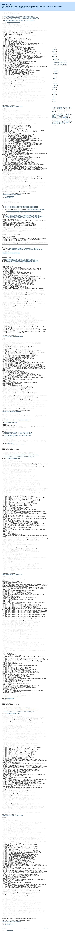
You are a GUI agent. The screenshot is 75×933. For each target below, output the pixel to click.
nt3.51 (53, 118)
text (61, 121)
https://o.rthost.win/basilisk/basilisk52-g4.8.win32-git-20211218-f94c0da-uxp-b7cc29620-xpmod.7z (21, 206)
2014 (54, 94)
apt (63, 107)
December (56, 59)
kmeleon (8, 197)
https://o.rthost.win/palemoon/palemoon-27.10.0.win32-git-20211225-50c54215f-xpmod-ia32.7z (23, 18)
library (64, 115)
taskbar (56, 121)
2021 (54, 58)
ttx (70, 121)
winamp (63, 122)
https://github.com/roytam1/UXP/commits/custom (36, 209)
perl (65, 118)
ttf (68, 121)
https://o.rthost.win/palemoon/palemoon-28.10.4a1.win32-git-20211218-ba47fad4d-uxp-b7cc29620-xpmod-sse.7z (25, 216)
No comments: (12, 698)
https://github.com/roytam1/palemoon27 (13, 22)
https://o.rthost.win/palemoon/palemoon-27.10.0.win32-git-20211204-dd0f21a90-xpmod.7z (19, 707)
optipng (56, 118)
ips (71, 114)
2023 (54, 54)
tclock (59, 121)
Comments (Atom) (10, 930)
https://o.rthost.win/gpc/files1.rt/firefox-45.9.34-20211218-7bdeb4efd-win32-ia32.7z (18, 433)
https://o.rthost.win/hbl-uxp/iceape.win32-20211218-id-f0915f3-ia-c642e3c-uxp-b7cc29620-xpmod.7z (26, 249)
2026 (54, 49)
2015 (54, 92)
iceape (54, 114)
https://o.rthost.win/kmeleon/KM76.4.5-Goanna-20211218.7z (12, 336)
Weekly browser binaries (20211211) (10, 449)
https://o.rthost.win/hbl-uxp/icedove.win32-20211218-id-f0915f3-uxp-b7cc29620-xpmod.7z (24, 248)
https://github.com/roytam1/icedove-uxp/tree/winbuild (11, 252)
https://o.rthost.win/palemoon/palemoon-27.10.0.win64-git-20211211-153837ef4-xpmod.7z (19, 456)
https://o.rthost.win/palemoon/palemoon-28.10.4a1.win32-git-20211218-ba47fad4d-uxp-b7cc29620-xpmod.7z (23, 215)
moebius (60, 116)
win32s (60, 122)
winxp (53, 123)
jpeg (53, 115)
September (56, 71)
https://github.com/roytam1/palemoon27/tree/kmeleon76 (11, 194)
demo (66, 109)
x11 (55, 123)
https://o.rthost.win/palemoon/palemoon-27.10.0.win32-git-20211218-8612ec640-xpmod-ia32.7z (23, 261)
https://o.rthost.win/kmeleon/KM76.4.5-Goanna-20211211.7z (12, 574)
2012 (54, 97)
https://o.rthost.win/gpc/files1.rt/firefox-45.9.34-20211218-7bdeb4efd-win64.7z (18, 435)
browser (6, 197)
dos (70, 109)
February (56, 83)
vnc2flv (54, 122)
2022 (54, 56)
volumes (57, 122)
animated (60, 107)
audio (65, 107)
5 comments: (12, 196)
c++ (68, 108)
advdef (57, 107)
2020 (54, 87)
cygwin (57, 109)
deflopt (63, 109)
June (55, 76)
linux (67, 115)
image (68, 114)
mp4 (65, 116)
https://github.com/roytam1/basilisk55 (10, 422)
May (55, 78)
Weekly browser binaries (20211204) (10, 704)
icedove (61, 114)
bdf (70, 107)
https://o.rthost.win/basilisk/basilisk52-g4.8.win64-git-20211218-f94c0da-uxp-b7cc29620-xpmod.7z (21, 207)
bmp (52, 108)
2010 (54, 101)
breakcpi (55, 108)
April (55, 80)
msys (67, 116)
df (68, 109)
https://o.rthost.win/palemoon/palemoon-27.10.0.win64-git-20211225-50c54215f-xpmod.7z (19, 20)
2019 (54, 89)
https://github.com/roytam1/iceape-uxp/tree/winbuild (11, 253)
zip (63, 123)
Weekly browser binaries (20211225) (10, 13)
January (55, 85)
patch (63, 118)
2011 (54, 99)
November (56, 68)
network (60, 117)
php (67, 118)
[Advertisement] (57, 28)
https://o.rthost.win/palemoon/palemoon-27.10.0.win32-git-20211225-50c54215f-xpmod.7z (19, 16)
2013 (54, 96)
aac (54, 107)
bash (68, 107)
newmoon (11, 197)
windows (67, 122)
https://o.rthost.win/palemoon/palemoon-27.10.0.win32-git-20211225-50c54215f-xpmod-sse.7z (22, 17)
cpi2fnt (54, 109)
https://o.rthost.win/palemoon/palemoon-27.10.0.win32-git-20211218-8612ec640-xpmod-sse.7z (22, 260)
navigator (54, 117)
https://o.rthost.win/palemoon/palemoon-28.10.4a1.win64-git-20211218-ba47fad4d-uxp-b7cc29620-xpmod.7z (23, 217)
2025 (54, 51)
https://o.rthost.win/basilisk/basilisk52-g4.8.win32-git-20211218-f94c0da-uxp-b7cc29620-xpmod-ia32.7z (23, 211)
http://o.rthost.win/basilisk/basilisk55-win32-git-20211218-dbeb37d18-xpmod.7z (18, 419)
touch (66, 121)
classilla (71, 108)
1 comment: (12, 443)
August (55, 73)
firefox (53, 111)
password (60, 118)
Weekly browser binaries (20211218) (10, 202)
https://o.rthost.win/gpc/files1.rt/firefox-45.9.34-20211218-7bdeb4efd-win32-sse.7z (18, 432)
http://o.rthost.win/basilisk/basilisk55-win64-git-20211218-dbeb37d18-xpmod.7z (18, 420)
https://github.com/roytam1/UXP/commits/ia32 (35, 212)
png (70, 118)
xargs (58, 123)
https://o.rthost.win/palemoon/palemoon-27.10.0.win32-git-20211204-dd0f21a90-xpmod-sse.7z (22, 708)
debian (60, 109)
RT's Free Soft (7, 5)
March (55, 81)
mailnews (54, 116)
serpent (67, 119)
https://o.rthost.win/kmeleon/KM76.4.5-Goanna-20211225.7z (12, 106)
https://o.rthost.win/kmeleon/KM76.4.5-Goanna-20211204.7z (12, 815)
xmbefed (61, 123)
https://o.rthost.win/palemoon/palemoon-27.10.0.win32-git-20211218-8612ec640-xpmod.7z (19, 259)
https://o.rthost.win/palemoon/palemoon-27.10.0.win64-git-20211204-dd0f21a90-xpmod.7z (19, 711)
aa (52, 107)
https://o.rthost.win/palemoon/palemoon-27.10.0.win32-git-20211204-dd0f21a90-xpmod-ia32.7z (23, 709)
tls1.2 (64, 121)
